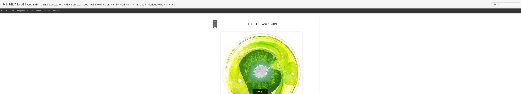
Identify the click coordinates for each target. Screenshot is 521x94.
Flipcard (12, 11)
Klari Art (271, 81)
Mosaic (30, 11)
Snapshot (46, 11)
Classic (4, 11)
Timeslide (56, 11)
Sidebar (38, 11)
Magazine (21, 11)
